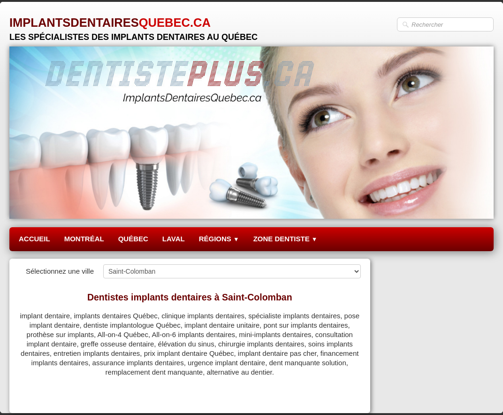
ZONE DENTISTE (285, 239)
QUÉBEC (133, 239)
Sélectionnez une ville (60, 271)
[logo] (133, 25)
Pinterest (346, 395)
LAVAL (173, 239)
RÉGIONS (219, 239)
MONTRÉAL (84, 239)
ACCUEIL (34, 239)
